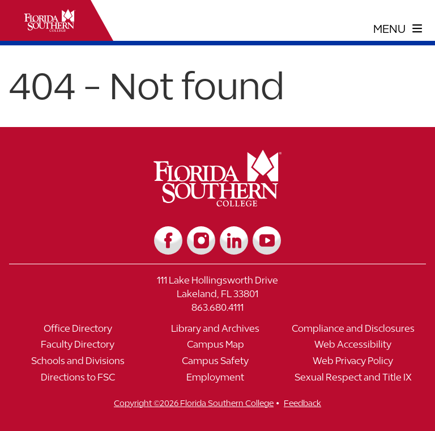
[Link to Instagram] (201, 240)
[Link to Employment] (215, 380)
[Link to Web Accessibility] (353, 347)
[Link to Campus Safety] (215, 364)
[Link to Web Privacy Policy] (353, 364)
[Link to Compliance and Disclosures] (353, 331)
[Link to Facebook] (168, 240)
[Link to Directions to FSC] (78, 380)
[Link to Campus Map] (215, 347)
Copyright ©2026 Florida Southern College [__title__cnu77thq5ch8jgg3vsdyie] (194, 403)
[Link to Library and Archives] (215, 331)
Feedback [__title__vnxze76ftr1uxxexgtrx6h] (302, 403)
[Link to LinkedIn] (234, 240)
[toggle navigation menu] (398, 29)
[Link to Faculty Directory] (78, 347)
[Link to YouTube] (267, 240)
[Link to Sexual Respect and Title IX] (353, 380)
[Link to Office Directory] (78, 331)
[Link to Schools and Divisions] (78, 364)
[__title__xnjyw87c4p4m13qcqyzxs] (50, 20)
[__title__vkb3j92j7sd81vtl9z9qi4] (217, 202)
